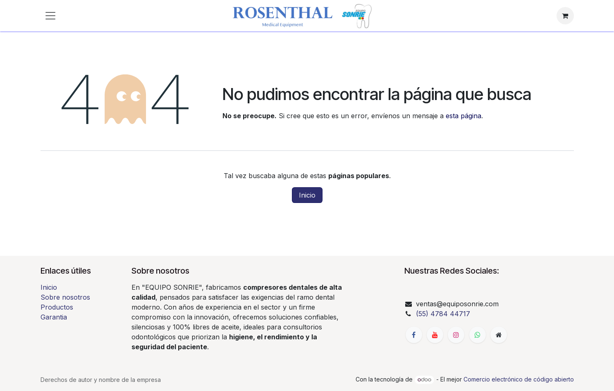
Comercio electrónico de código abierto (518, 379)
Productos (57, 307)
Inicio (307, 195)
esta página (463, 116)
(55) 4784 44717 (443, 314)
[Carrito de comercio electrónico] (565, 15)
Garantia (54, 317)
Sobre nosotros (65, 297)
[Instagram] (456, 335)
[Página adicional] (498, 335)
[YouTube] (435, 335)
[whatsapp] (477, 335)
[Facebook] (414, 335)
